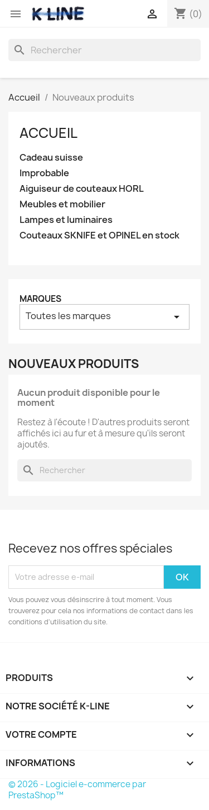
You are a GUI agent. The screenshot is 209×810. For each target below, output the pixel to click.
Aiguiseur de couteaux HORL (82, 189)
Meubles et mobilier (62, 204)
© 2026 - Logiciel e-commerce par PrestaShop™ (77, 789)
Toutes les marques (104, 317)
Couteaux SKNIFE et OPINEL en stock (99, 235)
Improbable (44, 173)
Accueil (48, 132)
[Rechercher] (104, 50)
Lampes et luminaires (66, 220)
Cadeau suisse (51, 157)
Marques (40, 299)
